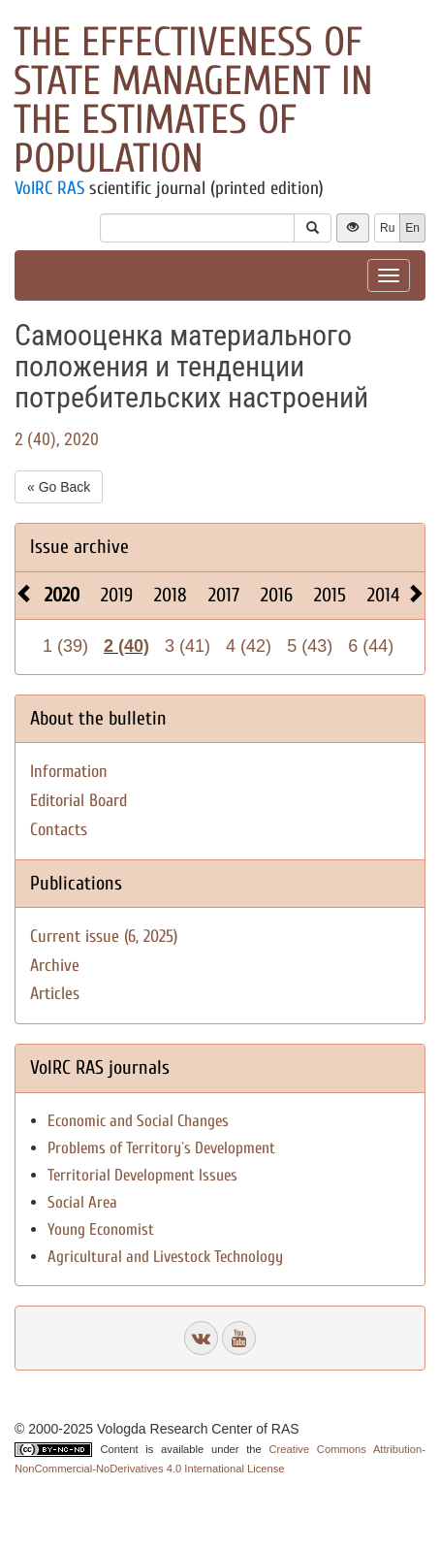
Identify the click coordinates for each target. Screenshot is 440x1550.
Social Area (82, 1202)
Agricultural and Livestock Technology (165, 1256)
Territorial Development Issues (142, 1175)
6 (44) (370, 646)
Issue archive (79, 546)
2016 (277, 595)
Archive (54, 965)
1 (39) (65, 646)
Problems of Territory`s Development (161, 1148)
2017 (223, 595)
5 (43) (309, 646)
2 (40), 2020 (57, 439)
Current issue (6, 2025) (103, 936)
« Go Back (58, 487)
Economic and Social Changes (138, 1121)
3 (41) (187, 646)
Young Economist (100, 1229)
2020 (62, 595)
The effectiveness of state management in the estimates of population (193, 100)
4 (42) (248, 646)
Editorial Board (78, 801)
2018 (170, 595)
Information (69, 771)
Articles (54, 994)
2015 (330, 595)
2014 (383, 595)
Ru (387, 228)
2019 (117, 595)
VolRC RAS (49, 188)
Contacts (58, 830)
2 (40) (126, 646)
